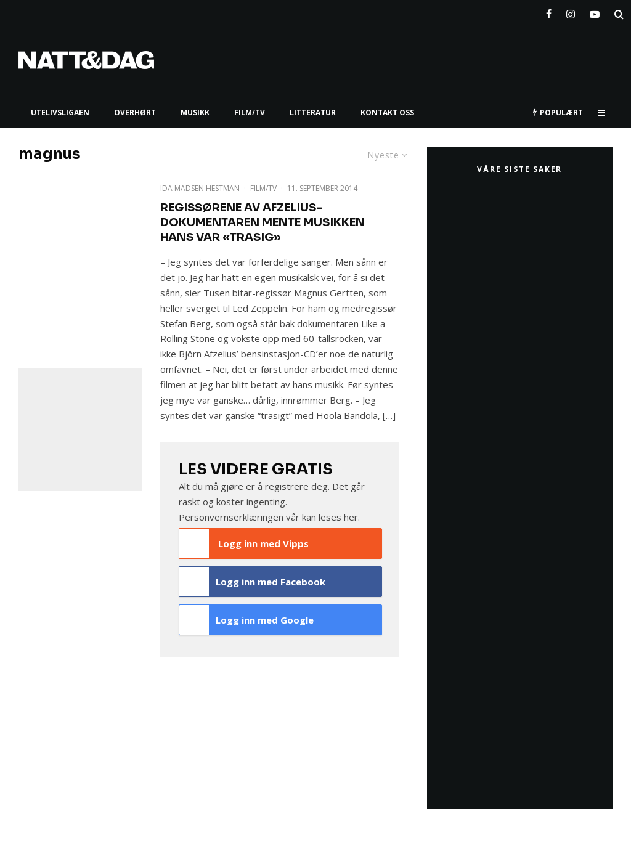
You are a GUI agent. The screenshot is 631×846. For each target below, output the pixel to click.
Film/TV (263, 188)
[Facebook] (549, 11)
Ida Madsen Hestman (200, 188)
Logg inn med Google (246, 620)
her (351, 517)
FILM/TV (249, 112)
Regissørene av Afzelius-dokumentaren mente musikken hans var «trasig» (262, 222)
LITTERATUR (313, 112)
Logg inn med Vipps (244, 543)
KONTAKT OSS (387, 112)
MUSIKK (195, 112)
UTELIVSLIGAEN (60, 112)
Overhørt (135, 112)
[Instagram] (570, 11)
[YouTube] (594, 11)
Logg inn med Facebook (252, 581)
